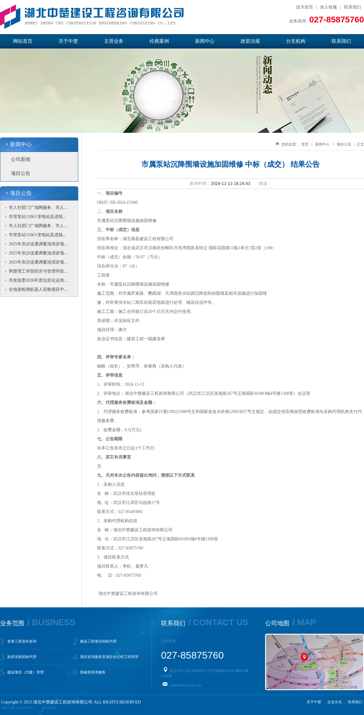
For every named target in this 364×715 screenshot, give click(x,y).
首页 (304, 144)
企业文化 (334, 702)
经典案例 (159, 41)
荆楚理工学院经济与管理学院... (38, 271)
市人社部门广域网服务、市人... (38, 207)
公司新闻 (20, 159)
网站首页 (22, 41)
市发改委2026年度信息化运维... (38, 280)
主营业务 (113, 41)
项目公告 (20, 173)
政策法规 (250, 41)
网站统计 (49, 708)
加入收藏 (328, 7)
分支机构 (295, 41)
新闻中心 (204, 41)
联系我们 (352, 7)
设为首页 (304, 7)
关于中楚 (68, 41)
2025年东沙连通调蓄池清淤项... (38, 244)
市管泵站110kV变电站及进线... (37, 216)
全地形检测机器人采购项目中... (38, 289)
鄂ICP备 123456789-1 (18, 708)
